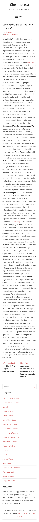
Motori (4, 450)
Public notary (15, 222)
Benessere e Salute (9, 424)
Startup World (7, 459)
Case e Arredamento (10, 429)
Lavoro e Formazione (12, 35)
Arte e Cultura (7, 416)
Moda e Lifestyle (8, 446)
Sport (4, 455)
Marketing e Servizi (9, 442)
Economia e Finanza (10, 433)
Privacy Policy (23, 513)
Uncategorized (8, 472)
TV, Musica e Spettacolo (11, 468)
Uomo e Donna (8, 476)
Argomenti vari (8, 411)
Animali (5, 407)
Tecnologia (6, 463)
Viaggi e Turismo (8, 481)
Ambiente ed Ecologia (10, 403)
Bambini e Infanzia (9, 420)
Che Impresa (19, 4)
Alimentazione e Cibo (10, 399)
